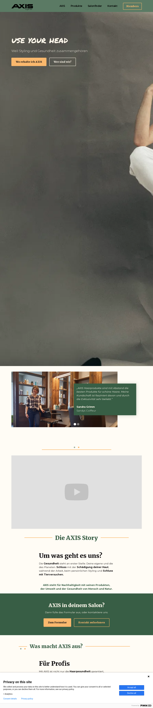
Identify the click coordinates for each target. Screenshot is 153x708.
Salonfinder (95, 5)
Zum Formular (57, 622)
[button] (75, 424)
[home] (22, 7)
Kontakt (112, 5)
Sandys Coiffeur (88, 410)
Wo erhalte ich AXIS (29, 61)
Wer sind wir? (62, 61)
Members (132, 6)
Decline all (131, 693)
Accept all (131, 687)
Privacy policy (27, 699)
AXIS (62, 5)
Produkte (76, 5)
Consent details (10, 699)
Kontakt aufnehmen (91, 622)
